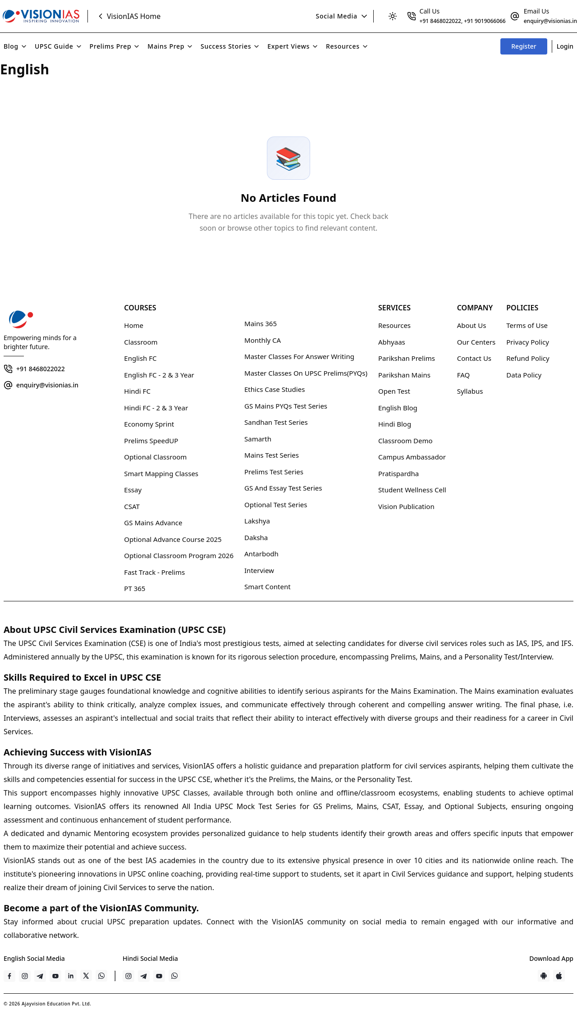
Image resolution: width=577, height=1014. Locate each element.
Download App (551, 958)
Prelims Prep (115, 46)
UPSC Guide (58, 46)
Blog (15, 46)
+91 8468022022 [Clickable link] (440, 21)
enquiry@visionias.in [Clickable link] (550, 21)
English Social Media (34, 958)
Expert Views (293, 46)
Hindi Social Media (150, 958)
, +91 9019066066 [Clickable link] (483, 21)
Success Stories (230, 46)
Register (523, 46)
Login (565, 46)
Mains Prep (170, 46)
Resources (347, 46)
